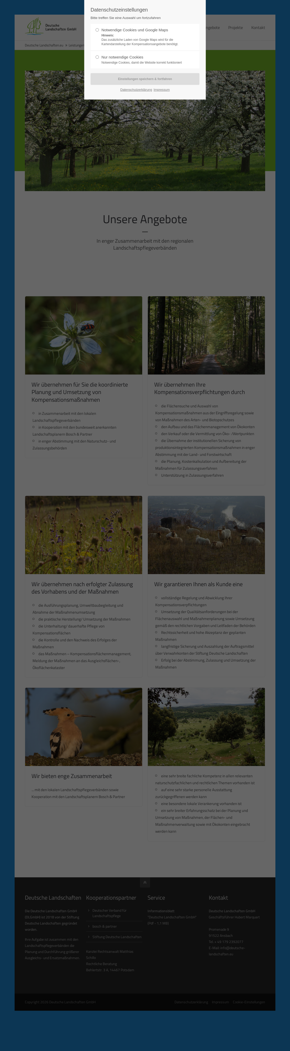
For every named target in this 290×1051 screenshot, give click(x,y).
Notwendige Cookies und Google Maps (142, 37)
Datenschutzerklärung (136, 90)
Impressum (161, 90)
